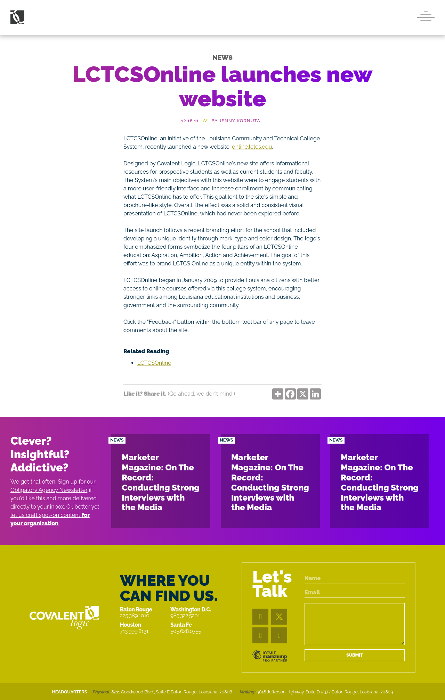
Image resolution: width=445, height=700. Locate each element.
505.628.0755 (185, 631)
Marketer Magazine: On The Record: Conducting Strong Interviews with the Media (161, 482)
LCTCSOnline (154, 363)
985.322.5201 (185, 615)
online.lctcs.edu (252, 146)
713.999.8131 (134, 631)
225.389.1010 (134, 615)
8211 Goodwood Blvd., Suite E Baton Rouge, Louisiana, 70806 (171, 691)
